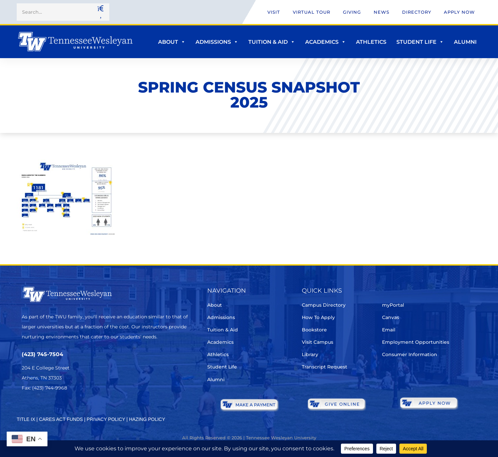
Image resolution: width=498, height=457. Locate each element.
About (171, 42)
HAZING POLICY (147, 419)
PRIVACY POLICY (106, 419)
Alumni (465, 42)
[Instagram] (63, 408)
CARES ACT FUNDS (61, 419)
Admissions (217, 42)
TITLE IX (26, 419)
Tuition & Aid (271, 42)
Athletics (371, 42)
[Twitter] (25, 408)
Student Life (420, 42)
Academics (325, 42)
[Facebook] (44, 408)
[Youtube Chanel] (82, 408)
